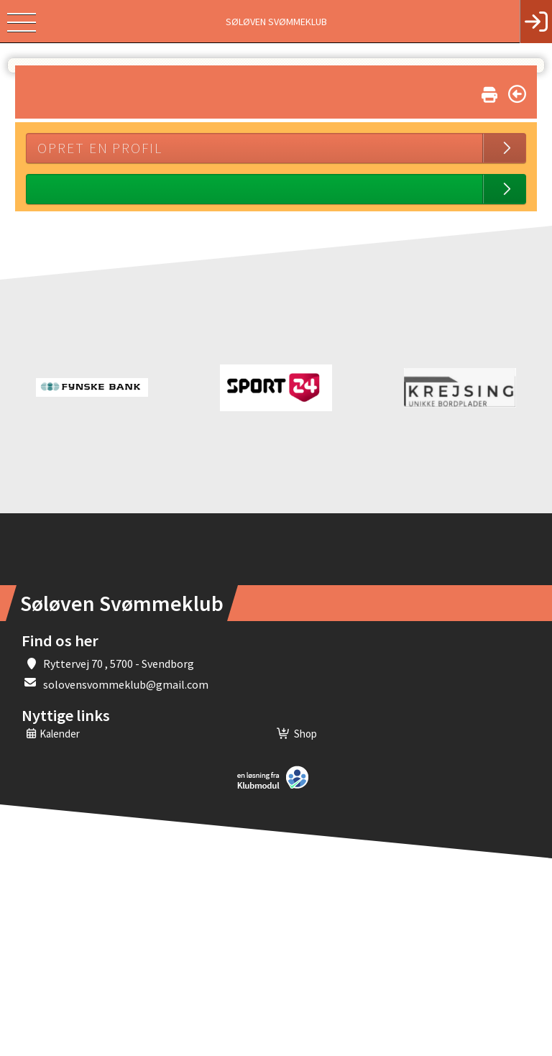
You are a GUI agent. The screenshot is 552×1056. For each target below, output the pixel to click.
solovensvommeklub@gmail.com (125, 684)
